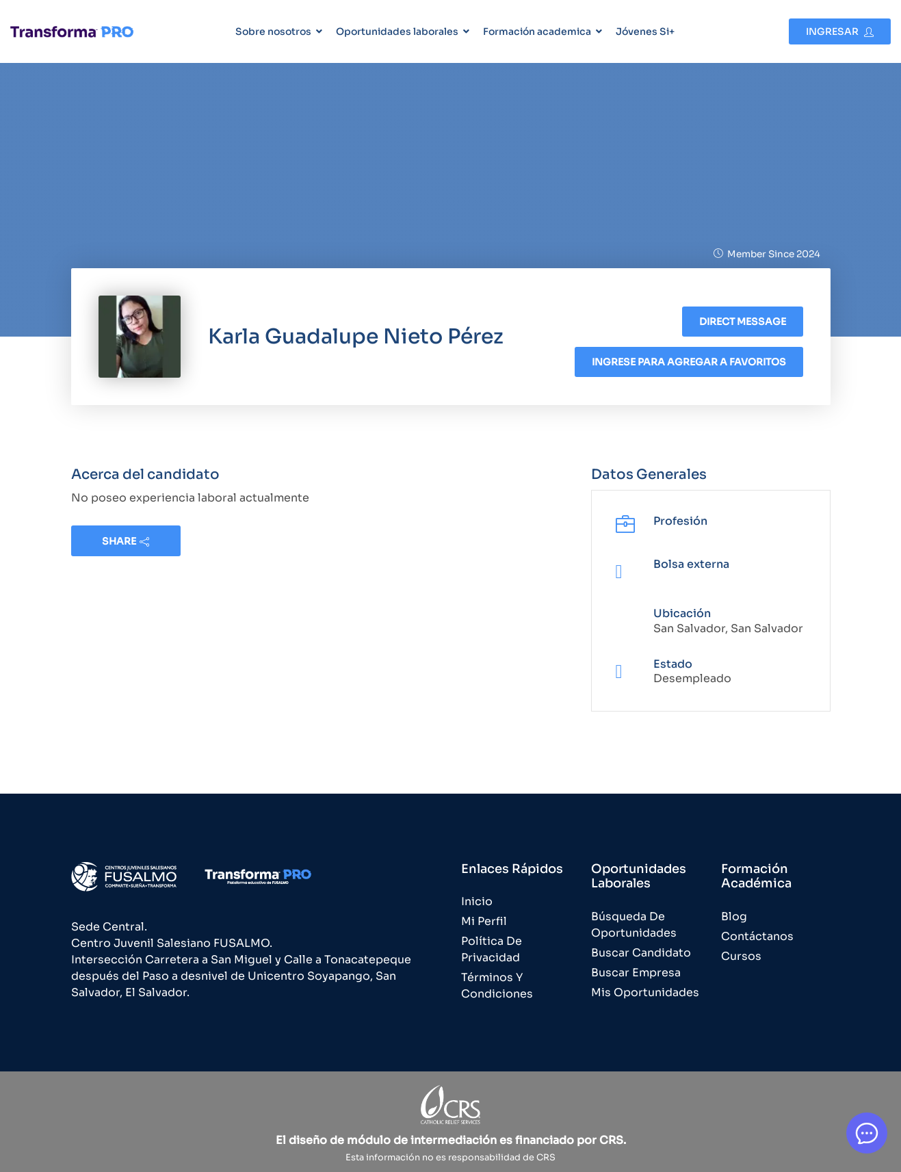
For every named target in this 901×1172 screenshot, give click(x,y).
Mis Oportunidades (645, 992)
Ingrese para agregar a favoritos (689, 362)
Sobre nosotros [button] (273, 31)
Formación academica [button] (537, 31)
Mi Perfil (484, 921)
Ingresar (840, 31)
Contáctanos (757, 936)
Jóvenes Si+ (645, 31)
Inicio (477, 901)
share (125, 541)
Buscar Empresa (636, 972)
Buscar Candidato (641, 953)
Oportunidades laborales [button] (397, 31)
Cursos (741, 956)
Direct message (742, 321)
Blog (734, 916)
